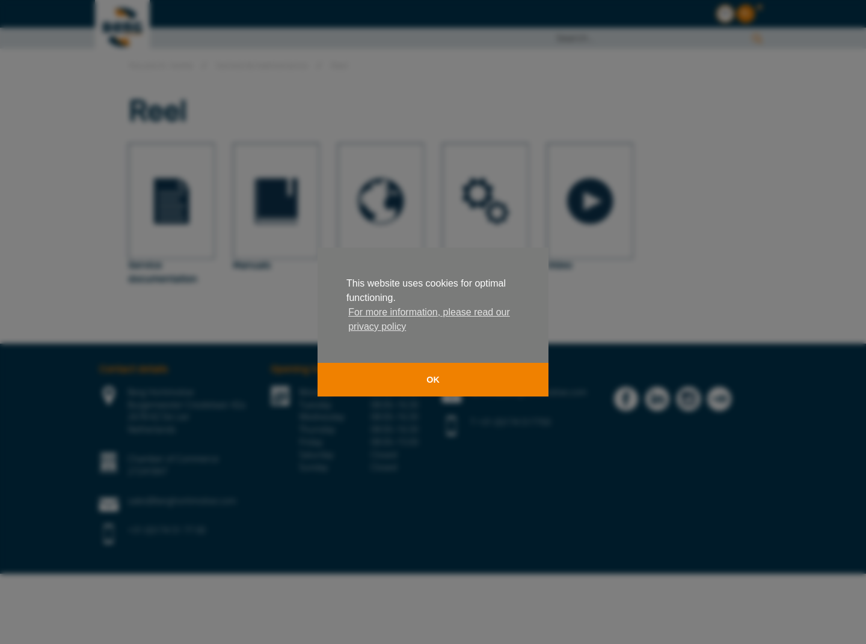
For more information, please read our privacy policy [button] (429, 319)
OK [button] (433, 379)
